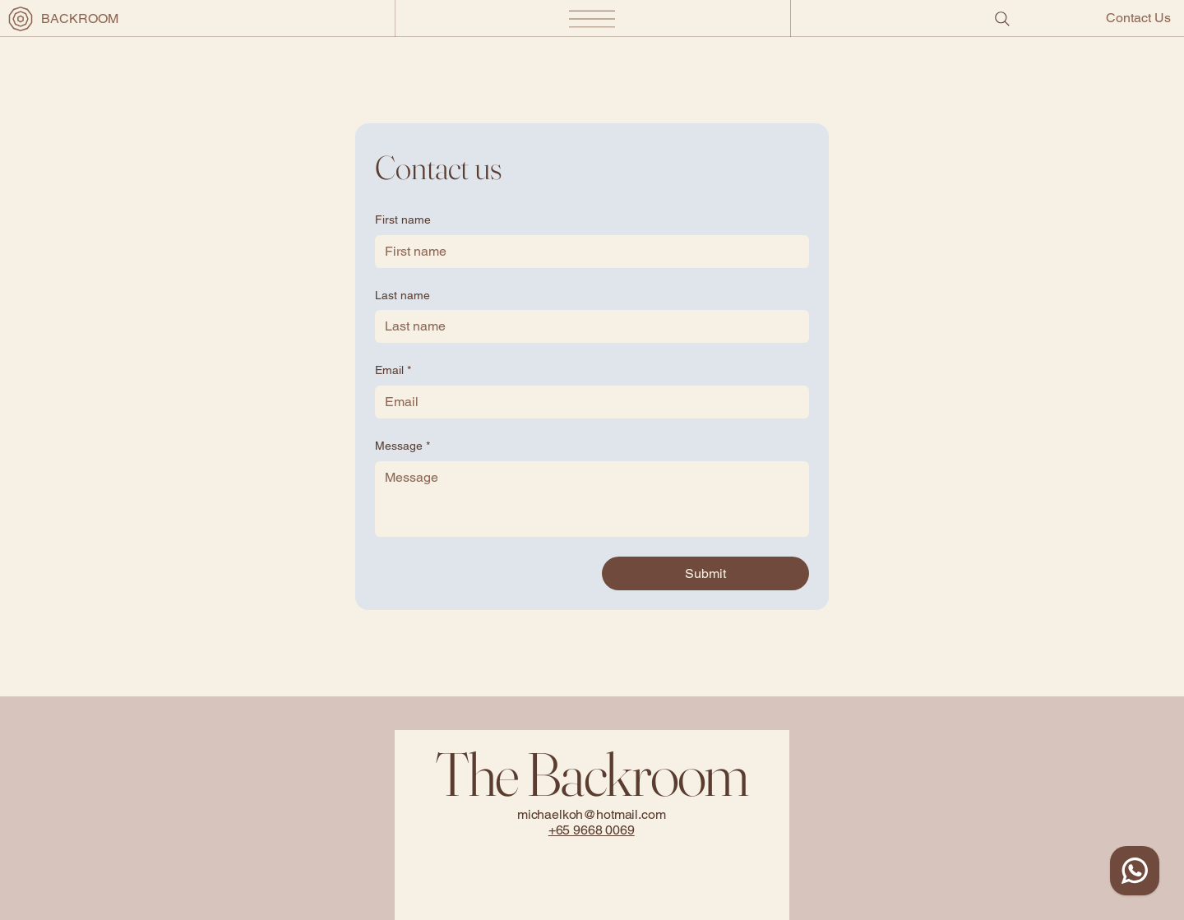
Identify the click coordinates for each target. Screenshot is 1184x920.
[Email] (587, 402)
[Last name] (587, 326)
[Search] (1002, 19)
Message (402, 446)
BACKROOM (79, 18)
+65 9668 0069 (591, 830)
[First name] (587, 251)
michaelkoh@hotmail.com (591, 814)
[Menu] (592, 18)
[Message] (592, 499)
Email (393, 371)
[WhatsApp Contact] (1134, 870)
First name (403, 219)
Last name (402, 295)
